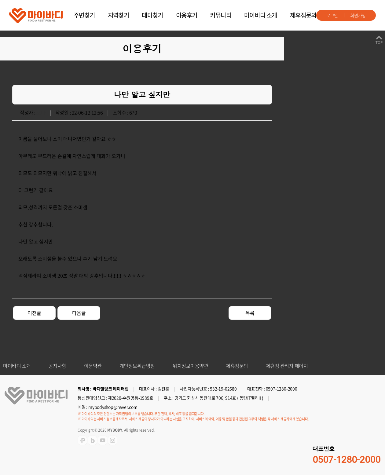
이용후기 (186, 15)
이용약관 (93, 365)
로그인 (332, 15)
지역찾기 (118, 15)
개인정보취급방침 (137, 365)
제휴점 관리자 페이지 (287, 365)
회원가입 (358, 15)
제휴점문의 (303, 15)
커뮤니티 (220, 15)
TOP (379, 43)
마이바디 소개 (260, 15)
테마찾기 (152, 15)
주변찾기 (84, 15)
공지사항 (57, 365)
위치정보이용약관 (190, 365)
